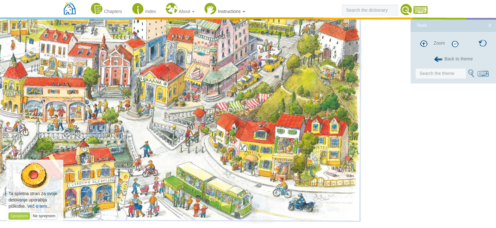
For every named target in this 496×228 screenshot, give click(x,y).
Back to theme (453, 59)
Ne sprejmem (44, 216)
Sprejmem (19, 216)
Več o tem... (39, 206)
